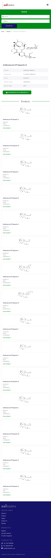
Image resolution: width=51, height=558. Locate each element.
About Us (3, 513)
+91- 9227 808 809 (7, 543)
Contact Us (4, 521)
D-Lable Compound (6, 535)
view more (7, 128)
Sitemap (3, 523)
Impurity (8, 31)
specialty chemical (6, 533)
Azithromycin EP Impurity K (17, 92)
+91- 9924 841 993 (7, 545)
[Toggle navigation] (48, 4)
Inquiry (3, 518)
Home (2, 31)
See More (47, 554)
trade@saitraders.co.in (8, 548)
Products (3, 516)
